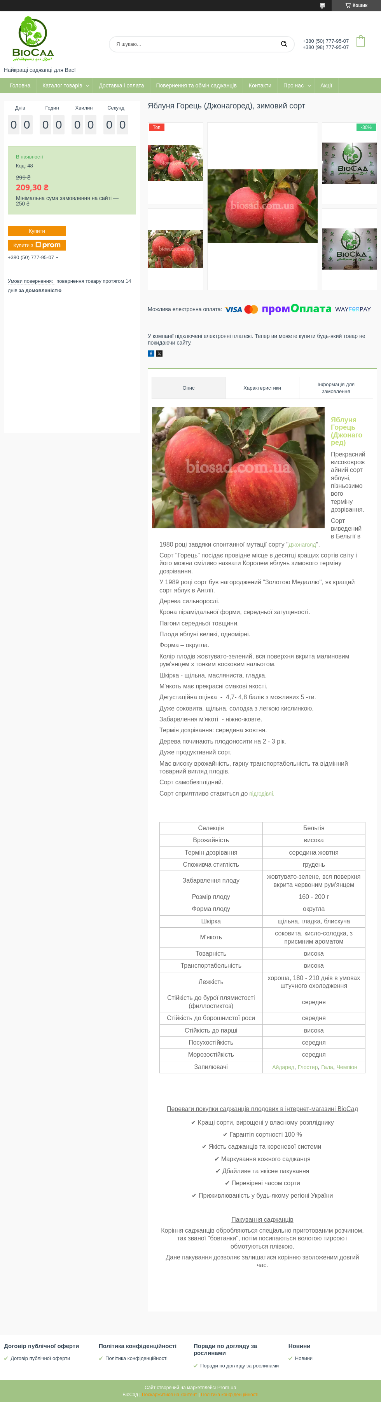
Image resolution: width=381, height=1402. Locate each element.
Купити (37, 231)
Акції (326, 85)
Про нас (293, 85)
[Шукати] (284, 44)
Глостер (308, 1067)
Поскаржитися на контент (169, 1394)
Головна (20, 85)
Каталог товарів (62, 85)
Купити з (36, 245)
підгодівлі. (261, 794)
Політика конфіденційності (136, 1358)
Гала (327, 1067)
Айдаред (283, 1067)
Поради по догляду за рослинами (239, 1366)
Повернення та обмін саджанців (196, 85)
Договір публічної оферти (40, 1358)
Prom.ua (226, 1387)
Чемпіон (347, 1067)
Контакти (260, 85)
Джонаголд (302, 545)
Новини (304, 1358)
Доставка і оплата (121, 85)
